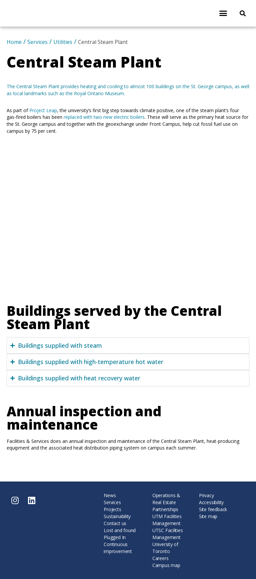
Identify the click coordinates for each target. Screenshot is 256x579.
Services (37, 42)
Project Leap (43, 110)
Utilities (62, 42)
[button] (223, 13)
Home (14, 42)
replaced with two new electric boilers (104, 117)
